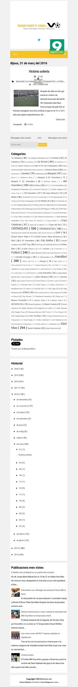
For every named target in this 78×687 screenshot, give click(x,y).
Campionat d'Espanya (20, 189)
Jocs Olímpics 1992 (60, 269)
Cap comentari (40, 84)
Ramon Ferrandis (19, 300)
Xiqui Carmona (52, 328)
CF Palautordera (20, 205)
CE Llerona (55, 197)
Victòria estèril (27, 655)
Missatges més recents (21, 138)
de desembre (22, 399)
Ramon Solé (57, 300)
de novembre (22, 406)
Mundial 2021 (40, 289)
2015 (16, 548)
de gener (21, 540)
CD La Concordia (41, 197)
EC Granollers (28, 240)
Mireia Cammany (57, 285)
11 (20, 494)
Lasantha (55, 682)
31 (20, 449)
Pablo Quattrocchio (41, 293)
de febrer (21, 534)
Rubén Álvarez (28, 308)
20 (20, 469)
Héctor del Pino (29, 261)
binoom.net (47, 679)
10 (20, 501)
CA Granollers (58, 185)
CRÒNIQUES (20, 228)
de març (20, 444)
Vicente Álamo (40, 324)
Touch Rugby (28, 320)
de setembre (22, 418)
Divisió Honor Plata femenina (48, 237)
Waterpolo (53, 324)
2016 (16, 394)
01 (20, 526)
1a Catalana (16, 158)
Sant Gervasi (62, 308)
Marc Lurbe (54, 281)
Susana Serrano (35, 312)
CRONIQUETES (49, 81)
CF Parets (35, 205)
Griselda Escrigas (23, 257)
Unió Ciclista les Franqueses (21, 324)
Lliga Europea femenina (24, 281)
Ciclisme (22, 213)
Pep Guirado (27, 296)
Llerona (63, 277)
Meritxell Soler (26, 285)
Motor (28, 289)
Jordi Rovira (30, 273)
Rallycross (60, 296)
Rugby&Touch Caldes (45, 308)
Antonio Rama (52, 170)
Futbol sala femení (52, 253)
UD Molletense (58, 320)
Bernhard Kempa (50, 181)
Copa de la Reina (37, 225)
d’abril (19, 438)
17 (20, 482)
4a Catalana (59, 162)
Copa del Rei (55, 225)
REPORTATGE (17, 304)
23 (20, 463)
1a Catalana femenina (37, 158)
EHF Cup (27, 244)
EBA (13, 240)
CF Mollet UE (44, 201)
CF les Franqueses (27, 201)
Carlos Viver (15, 193)
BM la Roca (35, 185)
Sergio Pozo (20, 312)
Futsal (65, 253)
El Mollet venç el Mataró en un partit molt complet (32, 572)
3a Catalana (29, 162)
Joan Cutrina (45, 269)
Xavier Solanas (34, 328)
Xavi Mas (38, 83)
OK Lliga (52, 289)
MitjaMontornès (17, 289)
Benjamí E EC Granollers (29, 81)
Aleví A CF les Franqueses (46, 166)
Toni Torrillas (35, 316)
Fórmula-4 (59, 249)
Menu (39, 54)
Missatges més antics (57, 138)
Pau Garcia (55, 292)
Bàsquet (52, 173)
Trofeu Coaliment (43, 320)
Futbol (60, 81)
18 (20, 475)
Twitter (29, 124)
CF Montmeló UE (61, 201)
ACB (13, 166)
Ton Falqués (59, 312)
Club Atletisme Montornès (43, 217)
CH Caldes (47, 205)
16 (20, 488)
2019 (16, 375)
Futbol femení (36, 253)
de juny (20, 425)
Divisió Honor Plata (20, 237)
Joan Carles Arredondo (29, 269)
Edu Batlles (47, 240)
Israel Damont (41, 265)
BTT (47, 185)
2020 (16, 369)
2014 (16, 554)
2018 (16, 381)
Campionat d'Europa (40, 189)
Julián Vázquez (41, 277)
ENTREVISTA (52, 244)
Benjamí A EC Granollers (49, 177)
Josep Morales (25, 277)
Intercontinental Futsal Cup (21, 265)
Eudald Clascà (28, 249)
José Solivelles (45, 273)
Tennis (48, 312)
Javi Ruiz (55, 265)
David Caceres (47, 233)
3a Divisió (43, 161)
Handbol (61, 256)
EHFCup (39, 244)
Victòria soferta (39, 71)
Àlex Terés (24, 170)
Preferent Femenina (44, 296)
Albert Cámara (24, 166)
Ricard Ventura (34, 304)
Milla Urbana (41, 285)
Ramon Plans (40, 300)
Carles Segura (57, 189)
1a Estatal (54, 158)
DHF (58, 232)
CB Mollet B (27, 197)
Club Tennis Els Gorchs (34, 221)
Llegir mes (60, 119)
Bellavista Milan (27, 178)
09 (20, 507)
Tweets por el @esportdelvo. (23, 349)
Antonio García (37, 170)
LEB (55, 277)
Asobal (26, 173)
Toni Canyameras (18, 316)
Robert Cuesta (50, 304)
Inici (39, 138)
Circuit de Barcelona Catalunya (39, 213)
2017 (16, 388)
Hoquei (43, 261)
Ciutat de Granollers (60, 213)
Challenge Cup (31, 209)
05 (20, 513)
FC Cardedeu (45, 249)
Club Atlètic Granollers (23, 217)
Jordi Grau (18, 273)
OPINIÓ (26, 292)
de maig (20, 431)
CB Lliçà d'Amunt (51, 193)
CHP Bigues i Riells (48, 209)
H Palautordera (44, 257)
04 (20, 520)
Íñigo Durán (58, 261)
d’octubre (21, 412)
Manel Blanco (42, 281)
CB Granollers (30, 193)
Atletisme (40, 174)
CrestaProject (36, 682)
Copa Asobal (52, 221)
